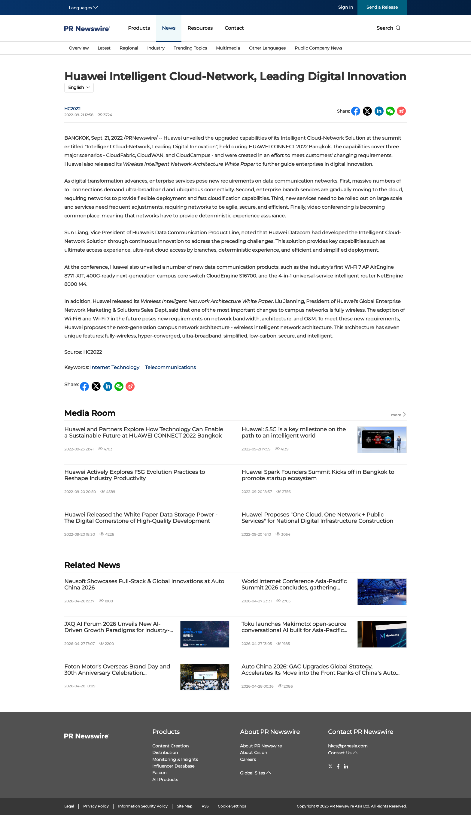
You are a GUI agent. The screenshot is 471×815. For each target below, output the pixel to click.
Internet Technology (114, 367)
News (168, 28)
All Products (165, 779)
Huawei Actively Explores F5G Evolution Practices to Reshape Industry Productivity (134, 475)
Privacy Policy (96, 806)
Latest (104, 48)
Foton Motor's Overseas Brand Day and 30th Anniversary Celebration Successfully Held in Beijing (117, 670)
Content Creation (170, 746)
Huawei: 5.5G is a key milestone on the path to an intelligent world (294, 432)
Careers (248, 759)
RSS (205, 806)
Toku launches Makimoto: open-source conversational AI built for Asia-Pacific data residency (294, 627)
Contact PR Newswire (360, 731)
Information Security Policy (143, 806)
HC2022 (72, 108)
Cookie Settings (232, 806)
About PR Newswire (270, 731)
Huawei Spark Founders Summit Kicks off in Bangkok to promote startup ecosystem (318, 475)
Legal (69, 806)
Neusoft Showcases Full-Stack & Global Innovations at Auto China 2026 (144, 584)
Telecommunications (170, 367)
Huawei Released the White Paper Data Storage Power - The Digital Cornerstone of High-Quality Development (140, 518)
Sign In (345, 7)
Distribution (165, 752)
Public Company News (318, 48)
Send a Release (382, 7)
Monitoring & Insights (175, 759)
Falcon (159, 772)
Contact (234, 28)
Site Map (184, 806)
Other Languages (267, 48)
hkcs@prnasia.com (348, 746)
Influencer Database (173, 766)
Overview (79, 48)
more (399, 414)
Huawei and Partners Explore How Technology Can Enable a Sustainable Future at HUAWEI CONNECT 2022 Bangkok (143, 432)
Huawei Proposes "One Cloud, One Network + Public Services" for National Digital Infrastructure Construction (317, 518)
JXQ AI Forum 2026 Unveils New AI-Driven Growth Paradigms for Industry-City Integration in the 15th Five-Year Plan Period (119, 627)
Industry (156, 48)
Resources (200, 28)
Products (139, 28)
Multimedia (228, 48)
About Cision (253, 752)
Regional (129, 48)
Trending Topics (190, 48)
